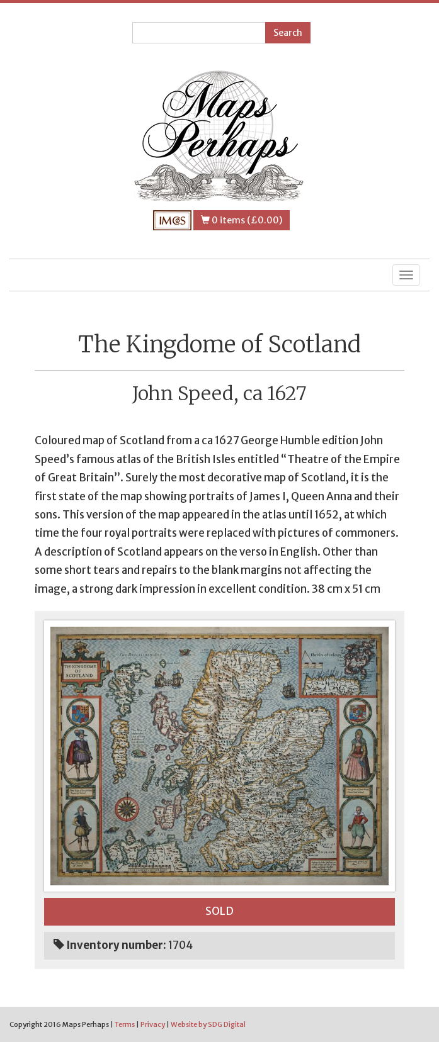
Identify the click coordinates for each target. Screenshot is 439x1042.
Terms (125, 1024)
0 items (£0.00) (241, 220)
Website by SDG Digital (208, 1024)
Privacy (152, 1024)
